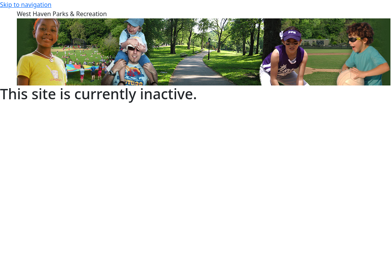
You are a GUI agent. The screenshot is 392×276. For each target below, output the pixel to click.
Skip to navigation (25, 4)
